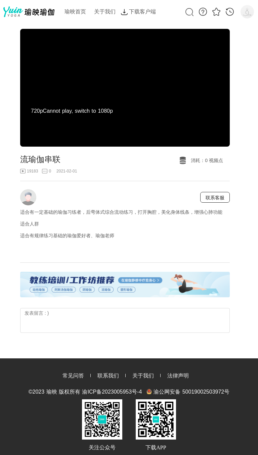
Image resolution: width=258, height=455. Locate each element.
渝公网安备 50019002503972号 (191, 392)
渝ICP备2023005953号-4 (112, 392)
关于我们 (143, 375)
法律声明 (178, 375)
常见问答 (73, 375)
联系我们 (108, 375)
